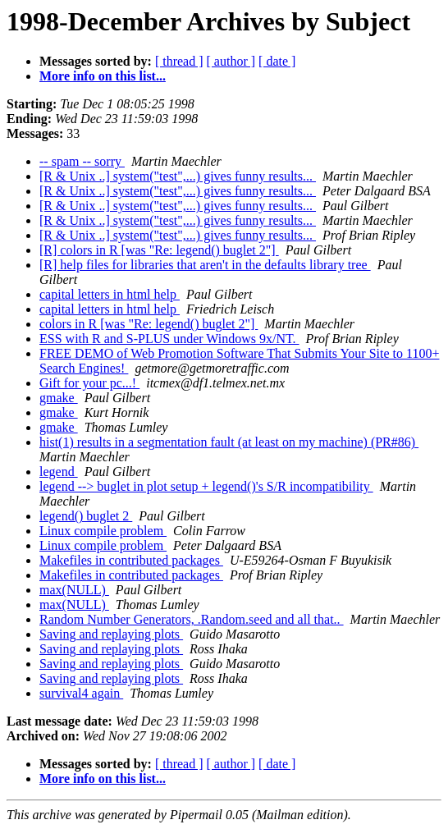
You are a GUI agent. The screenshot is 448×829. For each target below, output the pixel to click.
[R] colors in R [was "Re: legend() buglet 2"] (159, 250)
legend (58, 472)
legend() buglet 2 (85, 516)
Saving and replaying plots (111, 634)
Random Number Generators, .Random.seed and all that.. (191, 619)
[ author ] (231, 61)
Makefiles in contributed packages (131, 560)
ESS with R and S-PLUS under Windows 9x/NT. (169, 339)
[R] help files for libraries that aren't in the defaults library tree (205, 265)
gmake (58, 398)
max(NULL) (74, 590)
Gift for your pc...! (89, 383)
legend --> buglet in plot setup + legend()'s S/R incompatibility (206, 486)
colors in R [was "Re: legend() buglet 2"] (148, 324)
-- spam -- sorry (82, 161)
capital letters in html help (109, 294)
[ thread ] (179, 61)
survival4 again (81, 693)
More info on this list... (102, 76)
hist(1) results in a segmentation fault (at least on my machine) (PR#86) (228, 442)
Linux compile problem (103, 531)
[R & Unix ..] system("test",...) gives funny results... (177, 176)
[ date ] (276, 61)
